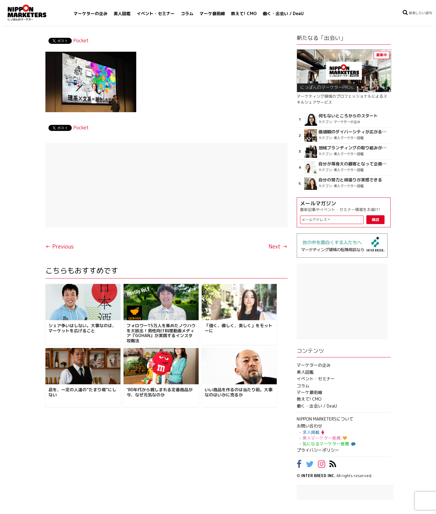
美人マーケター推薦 (324, 438)
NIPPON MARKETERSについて (325, 419)
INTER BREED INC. (318, 475)
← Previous (59, 246)
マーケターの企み (90, 13)
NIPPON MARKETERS (33, 13)
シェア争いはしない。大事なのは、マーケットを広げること (82, 328)
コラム (187, 13)
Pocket (81, 40)
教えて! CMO (244, 13)
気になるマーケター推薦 (328, 444)
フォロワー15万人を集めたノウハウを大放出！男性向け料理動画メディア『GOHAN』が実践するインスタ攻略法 (161, 333)
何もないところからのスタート (348, 116)
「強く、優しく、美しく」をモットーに (238, 328)
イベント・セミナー (156, 13)
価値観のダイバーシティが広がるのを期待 (354, 132)
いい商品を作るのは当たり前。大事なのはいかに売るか (238, 392)
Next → (278, 246)
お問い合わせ (309, 426)
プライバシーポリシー (318, 450)
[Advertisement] (166, 185)
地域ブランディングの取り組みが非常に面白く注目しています (354, 148)
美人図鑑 (122, 13)
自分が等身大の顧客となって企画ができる (354, 164)
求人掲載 (313, 432)
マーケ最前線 (212, 13)
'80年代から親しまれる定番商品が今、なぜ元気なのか (160, 392)
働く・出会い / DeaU (283, 13)
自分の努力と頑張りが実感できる (350, 180)
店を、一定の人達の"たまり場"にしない (82, 392)
